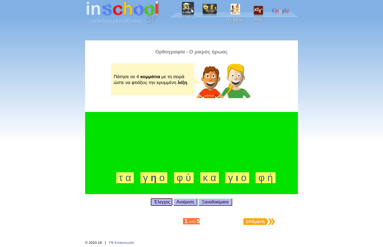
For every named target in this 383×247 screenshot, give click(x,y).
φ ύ (184, 177)
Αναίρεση (185, 202)
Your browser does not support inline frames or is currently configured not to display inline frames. (191, 12)
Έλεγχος (161, 202)
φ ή (266, 177)
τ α (125, 177)
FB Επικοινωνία (121, 243)
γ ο (154, 177)
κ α (209, 177)
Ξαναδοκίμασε (215, 202)
